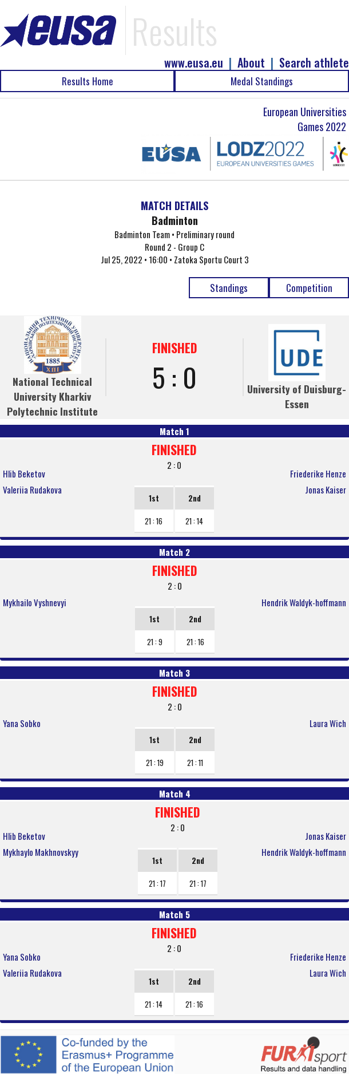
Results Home (87, 81)
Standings (229, 288)
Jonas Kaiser (325, 489)
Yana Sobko (22, 723)
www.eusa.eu (193, 63)
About (251, 63)
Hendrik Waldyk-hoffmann (303, 602)
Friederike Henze (318, 473)
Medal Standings (262, 81)
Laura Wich (328, 723)
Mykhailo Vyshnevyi (34, 602)
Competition (309, 288)
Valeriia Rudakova (32, 489)
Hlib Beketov (24, 473)
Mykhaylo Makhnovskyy (40, 852)
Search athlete (314, 63)
